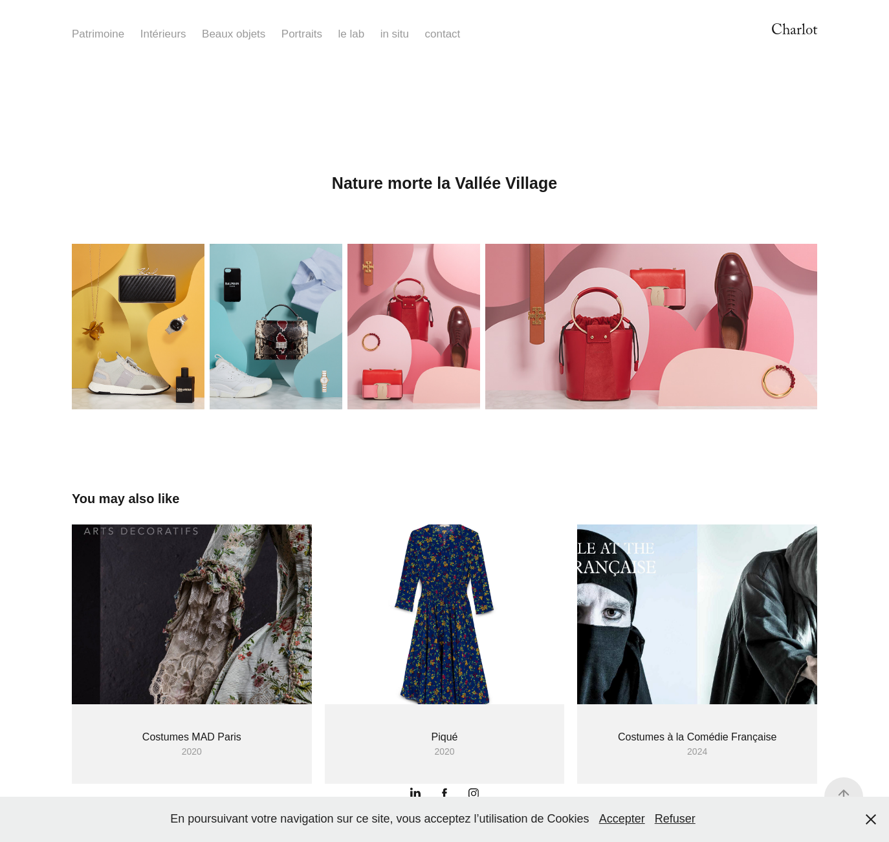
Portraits (301, 34)
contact (443, 34)
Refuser (675, 818)
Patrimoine (98, 34)
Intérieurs (163, 34)
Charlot (794, 32)
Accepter (622, 818)
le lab (351, 34)
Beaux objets (233, 34)
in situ (394, 34)
